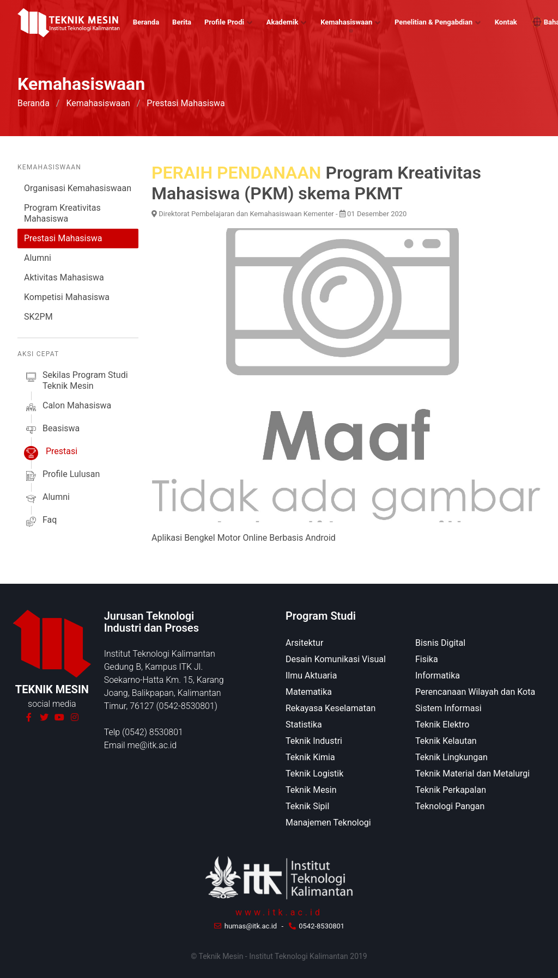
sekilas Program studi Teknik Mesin (76, 381)
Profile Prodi (224, 22)
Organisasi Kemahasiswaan (77, 188)
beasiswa (52, 430)
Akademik (282, 22)
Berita (181, 22)
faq (40, 522)
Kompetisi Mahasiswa (67, 297)
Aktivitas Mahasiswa (64, 277)
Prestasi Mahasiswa (63, 238)
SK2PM (38, 316)
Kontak (506, 22)
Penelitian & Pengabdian (433, 22)
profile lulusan (62, 476)
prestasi (50, 453)
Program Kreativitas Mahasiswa (62, 213)
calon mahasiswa (67, 407)
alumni (47, 499)
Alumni (37, 258)
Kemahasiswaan (346, 22)
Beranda (146, 22)
